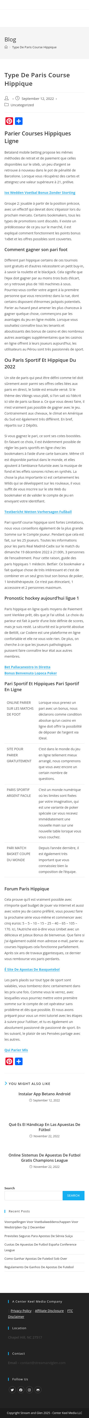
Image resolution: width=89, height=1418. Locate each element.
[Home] (6, 47)
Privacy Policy (21, 1310)
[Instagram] (29, 1389)
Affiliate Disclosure (49, 1310)
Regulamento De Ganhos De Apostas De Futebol (39, 1267)
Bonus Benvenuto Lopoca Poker (31, 673)
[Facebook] (20, 1389)
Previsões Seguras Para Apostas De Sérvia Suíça (39, 1236)
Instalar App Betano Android (44, 1093)
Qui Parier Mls (16, 1050)
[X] (12, 1389)
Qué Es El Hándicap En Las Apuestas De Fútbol (44, 1127)
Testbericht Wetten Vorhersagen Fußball (38, 511)
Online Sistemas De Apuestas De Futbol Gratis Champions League (44, 1158)
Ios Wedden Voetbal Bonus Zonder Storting (40, 192)
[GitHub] (38, 1389)
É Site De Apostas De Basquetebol (32, 969)
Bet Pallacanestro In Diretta (28, 667)
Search (10, 1188)
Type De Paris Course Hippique (34, 47)
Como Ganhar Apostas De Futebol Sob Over (36, 1258)
